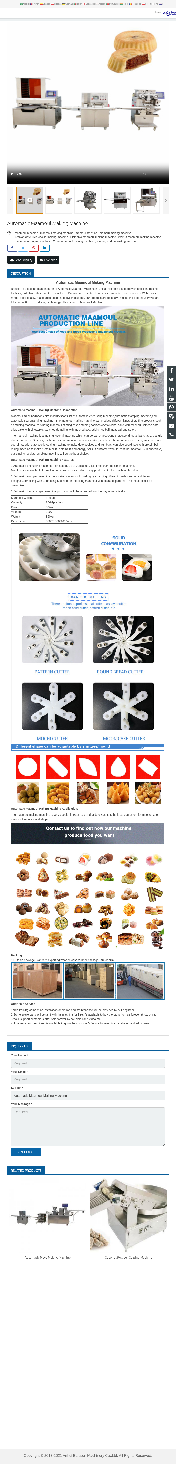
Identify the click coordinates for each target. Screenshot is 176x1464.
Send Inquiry (21, 269)
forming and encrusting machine (117, 250)
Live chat (48, 269)
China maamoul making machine (74, 250)
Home (44, 21)
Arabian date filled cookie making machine (41, 246)
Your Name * (19, 1063)
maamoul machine (26, 242)
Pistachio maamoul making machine (93, 246)
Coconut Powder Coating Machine (128, 1257)
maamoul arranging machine (33, 250)
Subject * (17, 1093)
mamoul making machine (115, 242)
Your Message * (21, 1108)
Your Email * (19, 1078)
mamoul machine (86, 242)
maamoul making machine (56, 242)
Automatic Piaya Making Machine (48, 1257)
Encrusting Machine (77, 21)
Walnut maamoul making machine (139, 246)
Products (57, 21)
